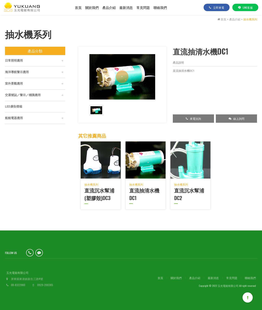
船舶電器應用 (35, 118)
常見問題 (143, 7)
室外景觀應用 (35, 84)
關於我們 (92, 7)
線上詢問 (236, 118)
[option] (122, 77)
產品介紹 (109, 7)
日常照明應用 (35, 61)
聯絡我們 (160, 7)
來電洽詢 (193, 118)
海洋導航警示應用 (35, 72)
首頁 (78, 7)
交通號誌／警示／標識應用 (35, 95)
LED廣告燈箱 (13, 106)
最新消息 (126, 7)
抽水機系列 (250, 19)
